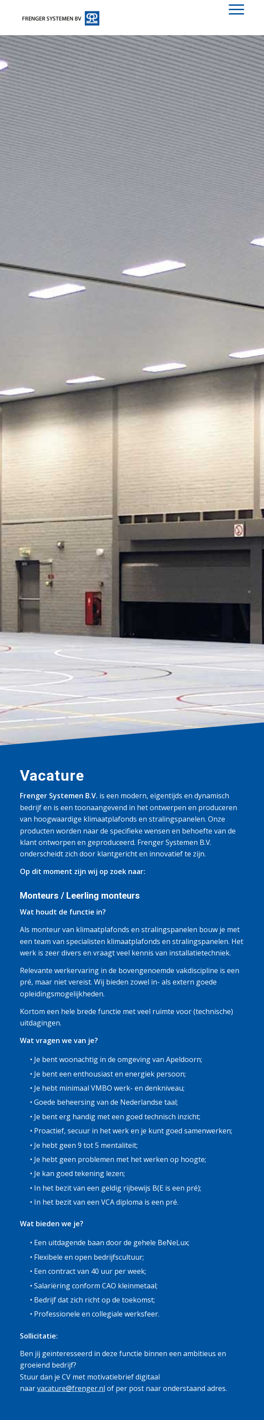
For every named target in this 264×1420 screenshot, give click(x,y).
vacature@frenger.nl (71, 1388)
